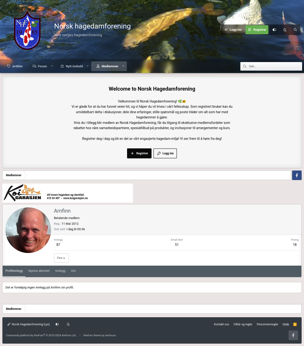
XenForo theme (92, 335)
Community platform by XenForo (41, 335)
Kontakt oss (221, 324)
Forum (42, 66)
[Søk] (295, 29)
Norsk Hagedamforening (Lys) (28, 324)
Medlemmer (110, 66)
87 (58, 245)
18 (295, 245)
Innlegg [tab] (60, 271)
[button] (51, 66)
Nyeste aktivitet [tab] (38, 271)
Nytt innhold (74, 66)
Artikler (17, 66)
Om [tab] (73, 271)
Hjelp (286, 324)
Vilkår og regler (242, 324)
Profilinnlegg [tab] (14, 271)
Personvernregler (267, 324)
